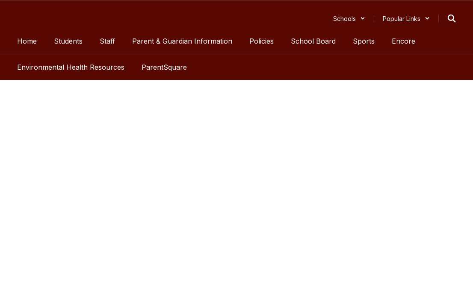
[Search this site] (451, 18)
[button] (349, 18)
